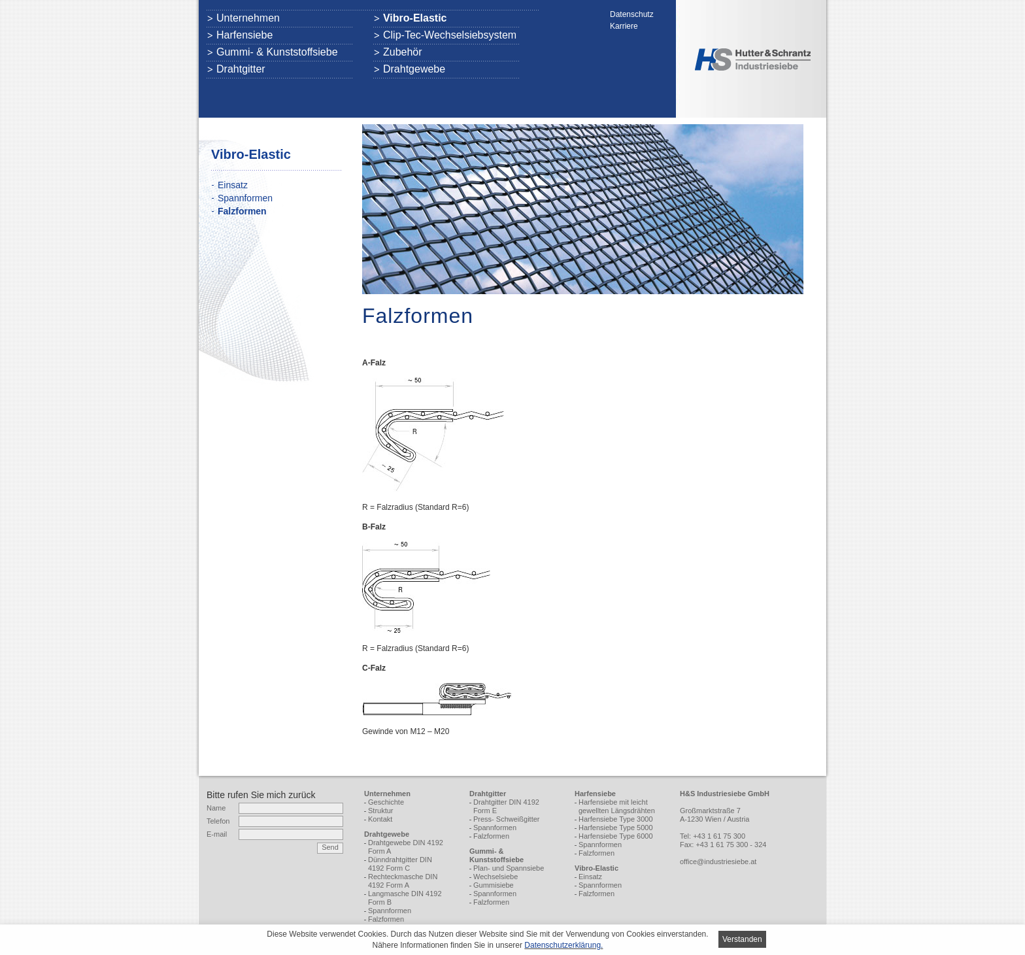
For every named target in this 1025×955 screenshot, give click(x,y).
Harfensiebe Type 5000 (616, 827)
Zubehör (402, 52)
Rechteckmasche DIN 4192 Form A (402, 881)
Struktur (381, 810)
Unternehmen (248, 18)
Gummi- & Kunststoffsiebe (277, 52)
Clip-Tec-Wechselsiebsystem (449, 35)
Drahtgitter (240, 69)
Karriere (624, 26)
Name (216, 808)
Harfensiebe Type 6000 (616, 836)
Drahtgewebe (414, 69)
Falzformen (386, 919)
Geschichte (386, 802)
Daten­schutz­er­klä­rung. (563, 945)
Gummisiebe (493, 885)
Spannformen (245, 198)
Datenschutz (632, 14)
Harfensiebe (244, 35)
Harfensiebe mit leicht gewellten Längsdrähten (617, 806)
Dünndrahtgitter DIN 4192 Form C (400, 864)
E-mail (217, 834)
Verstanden (742, 939)
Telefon (218, 821)
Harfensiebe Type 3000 (616, 819)
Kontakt (380, 819)
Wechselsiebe (495, 876)
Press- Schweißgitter (506, 819)
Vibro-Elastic (415, 18)
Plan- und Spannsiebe (508, 868)
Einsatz (233, 185)
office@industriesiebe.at (718, 861)
